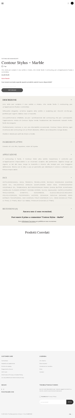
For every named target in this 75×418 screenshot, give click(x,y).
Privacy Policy (52, 396)
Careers (41, 372)
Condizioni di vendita (45, 366)
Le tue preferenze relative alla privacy (12, 377)
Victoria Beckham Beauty (9, 58)
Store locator (43, 363)
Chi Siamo (42, 360)
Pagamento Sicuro (7, 369)
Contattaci (4, 360)
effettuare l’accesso (29, 221)
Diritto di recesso (6, 366)
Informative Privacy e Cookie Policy (12, 374)
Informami (12, 90)
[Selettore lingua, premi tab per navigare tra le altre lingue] (69, 414)
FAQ (40, 369)
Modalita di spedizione (8, 363)
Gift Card (4, 372)
